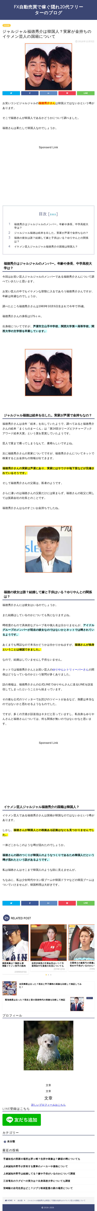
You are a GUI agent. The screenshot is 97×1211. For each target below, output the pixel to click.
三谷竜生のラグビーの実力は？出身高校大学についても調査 (36, 1181)
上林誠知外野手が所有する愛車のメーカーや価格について (35, 1166)
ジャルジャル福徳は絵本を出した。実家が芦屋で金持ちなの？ (51, 232)
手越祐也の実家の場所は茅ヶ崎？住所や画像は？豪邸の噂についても (41, 1159)
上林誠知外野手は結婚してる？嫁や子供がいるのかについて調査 (39, 1173)
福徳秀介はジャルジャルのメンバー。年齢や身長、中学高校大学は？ (51, 226)
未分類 (6, 25)
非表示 (53, 214)
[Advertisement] (48, 172)
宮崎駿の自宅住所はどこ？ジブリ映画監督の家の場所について (38, 1188)
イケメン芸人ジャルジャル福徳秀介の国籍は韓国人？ (46, 246)
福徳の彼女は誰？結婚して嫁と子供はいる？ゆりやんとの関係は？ (51, 239)
